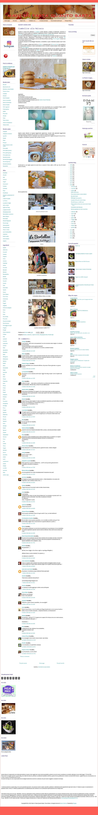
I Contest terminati (43, 20)
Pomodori (5, 401)
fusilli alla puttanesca (81, 338)
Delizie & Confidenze (75, 366)
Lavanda (5, 341)
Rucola (4, 419)
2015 (71, 230)
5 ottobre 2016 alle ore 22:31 (28, 501)
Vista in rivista (6, 229)
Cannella (5, 278)
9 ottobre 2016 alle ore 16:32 (28, 633)
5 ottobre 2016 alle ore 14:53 (28, 407)
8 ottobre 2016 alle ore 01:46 (28, 597)
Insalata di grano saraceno (76, 374)
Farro (4, 310)
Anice (4, 258)
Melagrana (5, 356)
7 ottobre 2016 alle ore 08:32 (28, 566)
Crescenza (5, 298)
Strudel (4, 115)
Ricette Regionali (7, 220)
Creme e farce (6, 91)
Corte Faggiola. (25, 47)
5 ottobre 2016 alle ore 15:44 (28, 431)
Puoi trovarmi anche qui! (56, 20)
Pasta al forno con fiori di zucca (82, 261)
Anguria (4, 256)
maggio (73, 219)
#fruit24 (4, 175)
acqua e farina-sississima (76, 337)
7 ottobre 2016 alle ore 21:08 (28, 589)
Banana (4, 272)
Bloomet (20, 34)
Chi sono (15, 20)
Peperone (5, 381)
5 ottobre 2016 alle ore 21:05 (28, 489)
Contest (4, 186)
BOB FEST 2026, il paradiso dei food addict (79, 355)
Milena (40, 44)
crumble (5, 468)
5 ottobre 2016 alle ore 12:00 (28, 378)
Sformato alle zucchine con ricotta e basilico (79, 349)
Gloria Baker (25, 592)
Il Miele (4, 334)
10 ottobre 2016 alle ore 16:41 (28, 646)
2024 (71, 169)
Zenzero (5, 450)
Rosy (23, 434)
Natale (4, 138)
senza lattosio (6, 238)
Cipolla (4, 290)
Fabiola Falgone (26, 363)
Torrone (4, 437)
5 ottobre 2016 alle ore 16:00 (28, 443)
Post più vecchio (60, 663)
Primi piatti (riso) (6, 155)
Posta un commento (24, 656)
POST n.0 (77, 245)
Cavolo (4, 283)
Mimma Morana (25, 470)
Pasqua (4, 142)
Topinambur (5, 434)
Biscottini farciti (74, 196)
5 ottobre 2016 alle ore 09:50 (28, 368)
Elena (53, 44)
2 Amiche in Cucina (74, 331)
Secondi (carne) (6, 157)
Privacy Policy (68, 20)
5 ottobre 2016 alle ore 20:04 (28, 482)
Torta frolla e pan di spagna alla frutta (85, 299)
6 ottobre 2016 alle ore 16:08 (28, 533)
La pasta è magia (7, 203)
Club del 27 (5, 184)
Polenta (4, 396)
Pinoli (4, 390)
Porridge (5, 405)
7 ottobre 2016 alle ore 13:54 (28, 573)
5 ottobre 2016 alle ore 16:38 (28, 457)
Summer (24, 576)
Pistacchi (5, 394)
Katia (57, 44)
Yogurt (4, 448)
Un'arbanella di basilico (27, 518)
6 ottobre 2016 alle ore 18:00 (28, 558)
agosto (73, 213)
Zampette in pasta (26, 460)
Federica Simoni (26, 649)
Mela (4, 354)
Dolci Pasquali (6, 98)
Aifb (64, 37)
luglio (72, 215)
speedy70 (24, 600)
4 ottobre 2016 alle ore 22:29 (28, 360)
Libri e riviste (6, 205)
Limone (4, 345)
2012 (71, 236)
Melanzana (5, 359)
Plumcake (5, 113)
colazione (29, 334)
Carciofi (4, 281)
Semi (4, 423)
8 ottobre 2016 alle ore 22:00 (28, 623)
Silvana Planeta (25, 511)
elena (23, 607)
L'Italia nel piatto (6, 198)
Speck (4, 428)
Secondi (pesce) (6, 161)
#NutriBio (5, 172)
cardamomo (5, 461)
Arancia (4, 261)
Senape (4, 425)
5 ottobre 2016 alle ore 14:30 (28, 386)
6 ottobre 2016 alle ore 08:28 (28, 508)
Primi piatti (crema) (7, 150)
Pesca (4, 385)
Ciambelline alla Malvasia (76, 207)
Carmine (24, 585)
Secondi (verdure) (7, 164)
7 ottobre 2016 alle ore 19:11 (28, 582)
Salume (4, 421)
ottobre (73, 190)
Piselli (4, 392)
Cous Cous (5, 296)
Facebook (54, 55)
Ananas (4, 254)
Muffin (4, 111)
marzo (72, 223)
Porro (4, 408)
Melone (4, 361)
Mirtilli (4, 363)
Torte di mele (6, 124)
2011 (71, 237)
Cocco (4, 292)
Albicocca (5, 249)
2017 (71, 182)
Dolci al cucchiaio (7, 100)
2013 (71, 234)
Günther (24, 643)
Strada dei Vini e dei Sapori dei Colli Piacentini (43, 34)
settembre (73, 211)
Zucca (4, 452)
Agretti (4, 247)
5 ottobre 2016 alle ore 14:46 (28, 396)
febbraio (73, 225)
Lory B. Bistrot (73, 298)
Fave (4, 312)
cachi (4, 459)
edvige (23, 452)
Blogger (74, 803)
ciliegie (4, 465)
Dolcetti (4, 95)
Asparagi (5, 263)
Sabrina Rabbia (25, 428)
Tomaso (24, 341)
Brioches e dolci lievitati (8, 89)
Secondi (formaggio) (7, 159)
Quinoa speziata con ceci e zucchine (79, 209)
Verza (4, 445)
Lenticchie (5, 343)
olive (4, 472)
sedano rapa (6, 474)
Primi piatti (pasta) (7, 152)
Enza (23, 626)
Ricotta (4, 416)
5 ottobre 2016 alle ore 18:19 (28, 474)
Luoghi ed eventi (35, 334)
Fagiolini (5, 305)
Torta (4, 118)
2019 (71, 178)
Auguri (4, 181)
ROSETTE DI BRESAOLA (82, 310)
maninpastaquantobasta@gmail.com (69, 798)
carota (4, 463)
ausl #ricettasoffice (7, 232)
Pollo (4, 399)
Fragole (4, 327)
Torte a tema (6, 120)
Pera (4, 383)
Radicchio (5, 414)
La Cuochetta (25, 371)
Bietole (4, 276)
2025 (71, 167)
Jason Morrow (63, 803)
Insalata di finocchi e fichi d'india (78, 200)
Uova (4, 439)
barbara (24, 485)
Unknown (24, 504)
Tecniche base (6, 227)
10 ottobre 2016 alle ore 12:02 (28, 640)
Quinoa (4, 412)
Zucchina (5, 454)
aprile (72, 221)
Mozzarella (5, 368)
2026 (71, 165)
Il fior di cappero (56, 38)
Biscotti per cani (6, 87)
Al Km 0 (5, 179)
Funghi (4, 330)
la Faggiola (37, 31)
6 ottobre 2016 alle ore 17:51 (28, 542)
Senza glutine (6, 225)
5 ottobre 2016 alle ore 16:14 (28, 449)
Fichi (4, 314)
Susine (4, 432)
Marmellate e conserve (8, 214)
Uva (4, 441)
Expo (4, 190)
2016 (71, 184)
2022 (71, 173)
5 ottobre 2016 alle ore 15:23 (28, 416)
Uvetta (4, 443)
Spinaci (4, 430)
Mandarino (5, 350)
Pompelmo (5, 403)
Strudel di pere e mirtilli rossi (77, 202)
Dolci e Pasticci (74, 309)
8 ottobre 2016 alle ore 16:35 (28, 604)
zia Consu (24, 477)
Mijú (23, 419)
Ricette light (50, 334)
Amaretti (5, 252)
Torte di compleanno (7, 122)
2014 (71, 232)
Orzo (4, 376)
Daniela (26, 332)
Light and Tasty (6, 207)
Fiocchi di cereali (6, 321)
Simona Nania (25, 445)
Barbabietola (6, 274)
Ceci (4, 285)
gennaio (73, 227)
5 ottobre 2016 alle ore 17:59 (28, 467)
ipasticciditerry (25, 389)
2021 (71, 175)
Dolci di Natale (6, 104)
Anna (23, 492)
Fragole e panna (74, 359)
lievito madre (6, 236)
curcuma (5, 470)
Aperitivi (5, 136)
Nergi (4, 370)
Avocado (5, 267)
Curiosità (5, 188)
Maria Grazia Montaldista (28, 536)
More (4, 365)
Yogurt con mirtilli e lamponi (81, 277)
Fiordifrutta (5, 192)
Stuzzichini (5, 166)
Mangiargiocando (44, 334)
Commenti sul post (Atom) (44, 667)
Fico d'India (5, 316)
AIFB (71, 353)
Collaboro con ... (32, 20)
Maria (23, 381)
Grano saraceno (6, 332)
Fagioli (4, 303)
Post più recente (23, 663)
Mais (4, 347)
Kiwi (4, 336)
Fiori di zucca (6, 323)
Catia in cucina (73, 372)
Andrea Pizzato (25, 636)
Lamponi (5, 339)
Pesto (4, 388)
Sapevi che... (23, 20)
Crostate (5, 93)
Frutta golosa (6, 109)
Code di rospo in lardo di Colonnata (83, 269)
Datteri (4, 301)
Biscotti (24, 334)
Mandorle (5, 352)
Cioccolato (5, 287)
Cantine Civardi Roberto (44, 100)
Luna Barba (25, 410)
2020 (71, 177)
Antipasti (5, 131)
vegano (4, 241)
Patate (4, 379)
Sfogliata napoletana (81, 321)
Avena (4, 265)
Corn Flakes (5, 294)
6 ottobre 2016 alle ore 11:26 (28, 515)
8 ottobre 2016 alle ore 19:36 (28, 612)
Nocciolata (5, 218)
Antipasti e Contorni (7, 133)
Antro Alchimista (26, 561)
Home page (7, 20)
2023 (71, 171)
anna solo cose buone (27, 569)
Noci (4, 374)
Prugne (4, 410)
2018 (71, 181)
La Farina (5, 200)
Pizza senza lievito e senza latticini (79, 194)
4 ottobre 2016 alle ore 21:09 (28, 351)
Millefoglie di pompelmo (76, 198)
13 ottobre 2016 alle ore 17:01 (28, 653)
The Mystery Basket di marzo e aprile (83, 253)
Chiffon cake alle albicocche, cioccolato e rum (80, 332)
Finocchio (5, 318)
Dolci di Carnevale (7, 102)
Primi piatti (5, 148)
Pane (4, 140)
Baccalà (5, 270)
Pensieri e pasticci (74, 348)
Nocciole (5, 372)
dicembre (73, 186)
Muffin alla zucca (74, 192)
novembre (73, 188)
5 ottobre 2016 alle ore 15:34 (28, 425)
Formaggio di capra (7, 325)
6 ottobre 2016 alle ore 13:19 (28, 523)
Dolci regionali (6, 107)
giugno (73, 217)
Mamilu (23, 526)
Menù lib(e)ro (6, 216)
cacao (4, 457)
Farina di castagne (7, 307)
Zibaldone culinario (74, 320)
